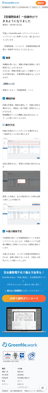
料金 (3, 381)
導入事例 (5, 375)
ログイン (5, 384)
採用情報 (20, 375)
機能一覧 (5, 372)
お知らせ (20, 384)
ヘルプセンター (22, 387)
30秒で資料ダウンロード (24, 298)
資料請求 (41, 3)
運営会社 (20, 372)
